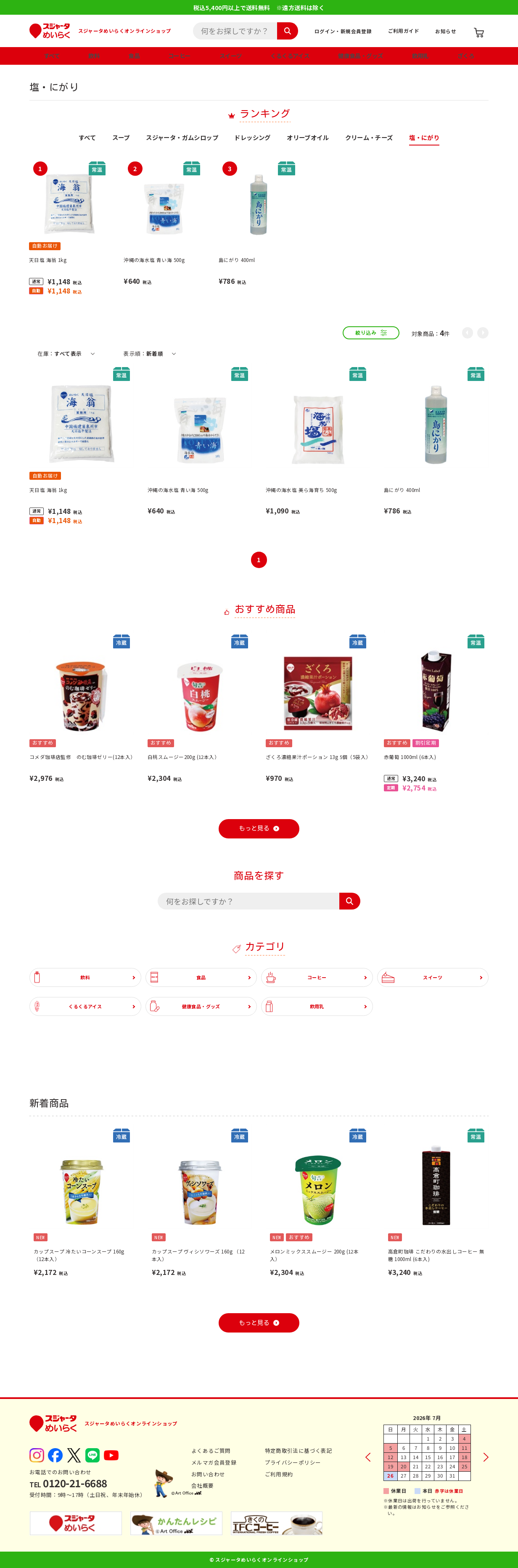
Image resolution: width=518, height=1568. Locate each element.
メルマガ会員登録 (213, 1462)
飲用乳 (420, 55)
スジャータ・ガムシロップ (182, 138)
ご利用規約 (279, 1474)
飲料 (94, 55)
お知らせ (445, 31)
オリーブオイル (308, 138)
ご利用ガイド (403, 30)
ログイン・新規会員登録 (343, 31)
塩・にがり (424, 138)
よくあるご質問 (211, 1450)
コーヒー (179, 55)
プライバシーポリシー (293, 1462)
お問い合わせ (208, 1474)
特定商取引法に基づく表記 (299, 1450)
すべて (52, 55)
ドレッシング (252, 138)
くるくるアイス (289, 55)
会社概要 (202, 1485)
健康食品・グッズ (360, 55)
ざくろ (465, 55)
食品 (134, 55)
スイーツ (230, 55)
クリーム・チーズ (369, 138)
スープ (121, 138)
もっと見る (254, 828)
